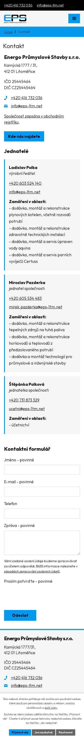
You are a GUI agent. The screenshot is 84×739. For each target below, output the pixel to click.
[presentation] (37, 597)
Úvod (8, 32)
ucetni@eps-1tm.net (27, 408)
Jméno (19, 459)
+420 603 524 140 (25, 183)
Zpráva (19, 525)
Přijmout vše (20, 732)
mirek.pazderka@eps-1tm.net (35, 306)
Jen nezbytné (43, 732)
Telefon (10, 503)
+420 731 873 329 (24, 400)
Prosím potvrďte (28, 581)
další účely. (51, 707)
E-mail (19, 481)
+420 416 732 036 (26, 97)
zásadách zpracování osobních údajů (32, 571)
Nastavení (66, 732)
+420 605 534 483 (25, 298)
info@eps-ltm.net (26, 106)
